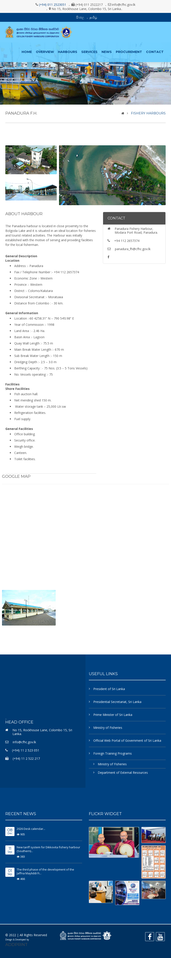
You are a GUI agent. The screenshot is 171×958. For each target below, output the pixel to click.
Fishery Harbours (148, 113)
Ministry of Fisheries (107, 727)
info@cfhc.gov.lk (24, 742)
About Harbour (24, 213)
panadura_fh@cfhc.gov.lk (133, 249)
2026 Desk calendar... (31, 829)
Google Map (16, 476)
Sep (9, 850)
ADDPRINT (16, 944)
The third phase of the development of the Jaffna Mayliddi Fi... (45, 871)
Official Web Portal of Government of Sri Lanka (127, 740)
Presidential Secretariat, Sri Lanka (117, 702)
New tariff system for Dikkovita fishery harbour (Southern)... (48, 849)
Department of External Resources (123, 772)
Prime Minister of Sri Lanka (112, 715)
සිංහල (80, 17)
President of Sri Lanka (109, 689)
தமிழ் (93, 17)
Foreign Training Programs (112, 753)
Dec (9, 831)
